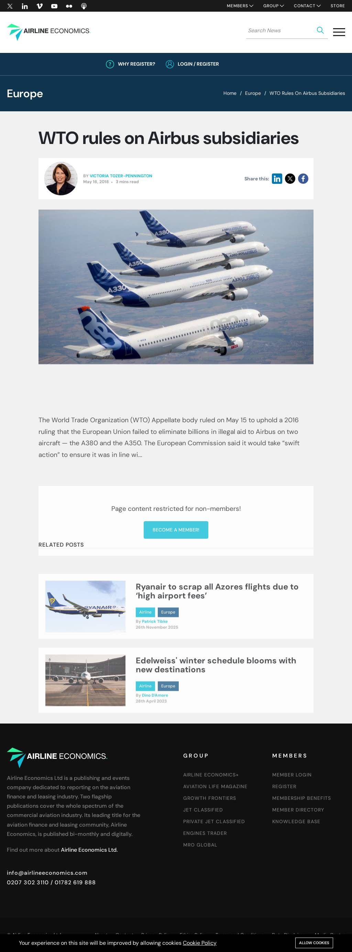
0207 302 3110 (28, 882)
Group (271, 6)
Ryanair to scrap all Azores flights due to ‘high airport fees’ (217, 624)
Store (338, 6)
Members (237, 6)
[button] (339, 33)
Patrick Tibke (155, 655)
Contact (305, 6)
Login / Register (198, 64)
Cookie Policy (200, 943)
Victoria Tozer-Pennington (121, 176)
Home (229, 93)
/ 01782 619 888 (72, 882)
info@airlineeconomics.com (47, 872)
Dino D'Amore (155, 728)
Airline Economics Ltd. (89, 849)
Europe (253, 93)
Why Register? (136, 64)
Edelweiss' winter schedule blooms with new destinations (216, 698)
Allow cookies (314, 942)
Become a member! (176, 602)
